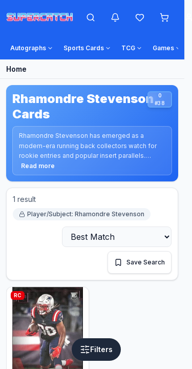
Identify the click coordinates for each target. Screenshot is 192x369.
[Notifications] (115, 17)
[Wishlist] (140, 17)
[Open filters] (96, 349)
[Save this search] (140, 262)
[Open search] (90, 17)
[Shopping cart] (164, 17)
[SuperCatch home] (39, 17)
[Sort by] (117, 237)
